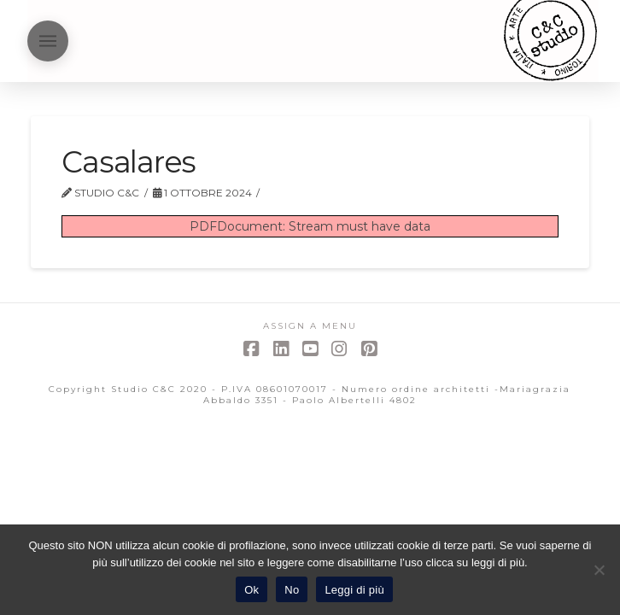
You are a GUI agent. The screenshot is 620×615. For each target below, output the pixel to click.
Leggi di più (354, 589)
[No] (598, 569)
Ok (251, 589)
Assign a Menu (310, 325)
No (291, 589)
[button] (47, 41)
